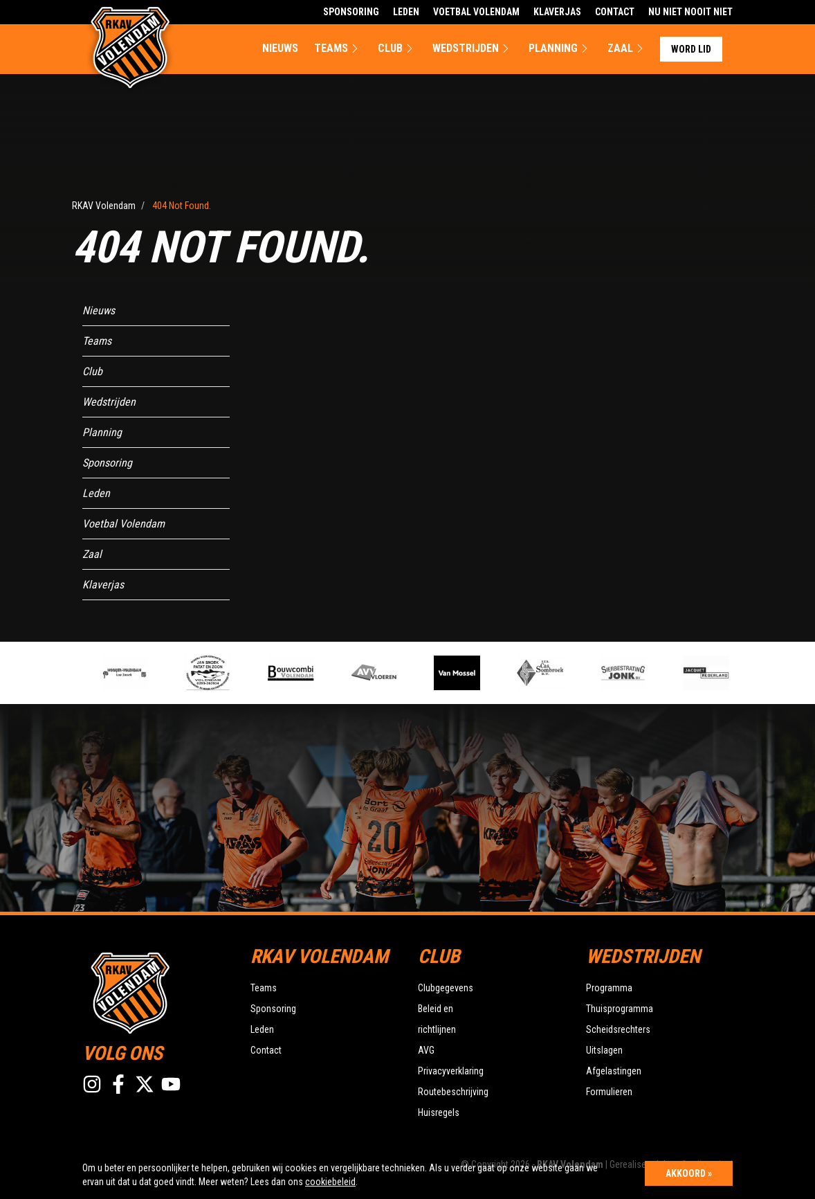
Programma (609, 987)
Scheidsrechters (618, 1029)
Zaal (627, 48)
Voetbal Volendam (476, 11)
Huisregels (438, 1112)
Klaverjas (557, 11)
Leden (406, 11)
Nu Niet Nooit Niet (690, 11)
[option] (300, 673)
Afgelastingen (613, 1070)
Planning (560, 48)
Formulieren (609, 1091)
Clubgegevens (445, 987)
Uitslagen (604, 1050)
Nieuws (280, 48)
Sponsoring (351, 11)
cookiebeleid (330, 1181)
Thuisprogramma (619, 1008)
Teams (338, 48)
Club (397, 48)
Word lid (691, 49)
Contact (614, 11)
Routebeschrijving (453, 1091)
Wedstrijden (472, 48)
